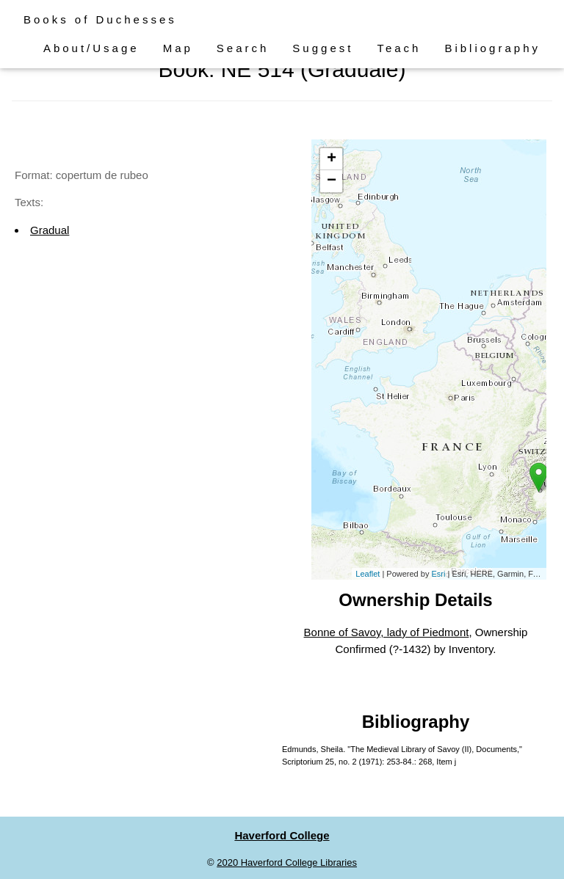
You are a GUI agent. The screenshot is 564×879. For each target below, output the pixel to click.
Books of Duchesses (100, 19)
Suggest (322, 48)
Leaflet (367, 573)
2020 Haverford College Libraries (287, 862)
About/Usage (91, 48)
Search (243, 48)
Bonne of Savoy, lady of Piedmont (386, 632)
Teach (399, 48)
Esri (438, 573)
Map (178, 48)
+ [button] (331, 159)
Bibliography (492, 48)
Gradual (49, 230)
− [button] (331, 181)
